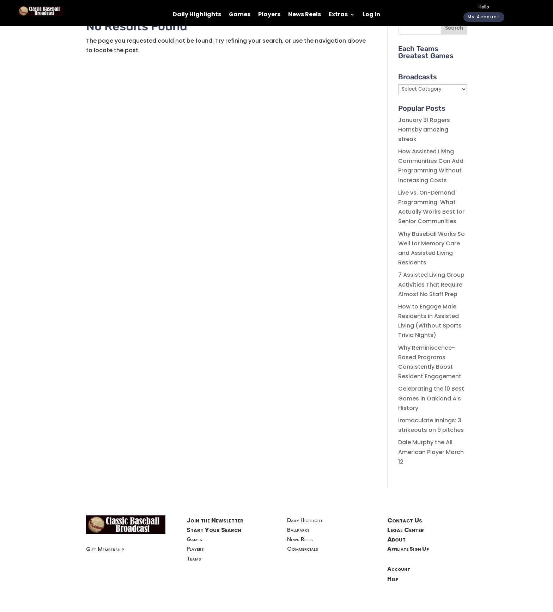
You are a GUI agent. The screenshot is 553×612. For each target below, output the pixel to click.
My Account (484, 17)
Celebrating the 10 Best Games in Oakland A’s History (431, 398)
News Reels (304, 15)
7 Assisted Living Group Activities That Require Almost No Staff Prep (431, 284)
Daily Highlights (197, 15)
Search (454, 27)
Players (269, 15)
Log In (371, 15)
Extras (338, 15)
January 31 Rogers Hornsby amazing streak (424, 129)
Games (239, 15)
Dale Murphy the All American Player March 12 (431, 451)
